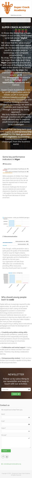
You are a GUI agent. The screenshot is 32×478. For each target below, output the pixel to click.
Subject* (3, 428)
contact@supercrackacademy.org (11, 464)
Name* (3, 414)
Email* (3, 421)
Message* (4, 435)
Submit (16, 394)
